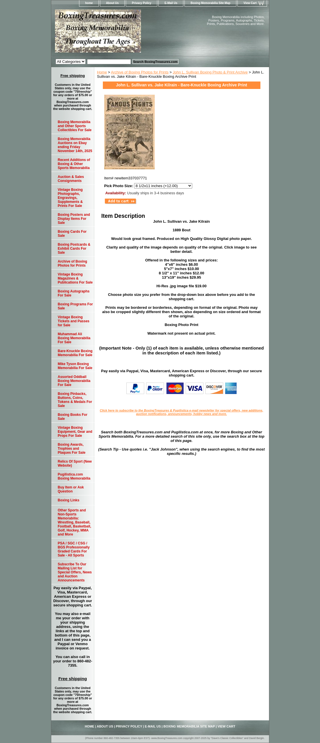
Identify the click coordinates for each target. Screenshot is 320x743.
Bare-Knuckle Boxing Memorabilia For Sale (75, 353)
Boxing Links (68, 500)
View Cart (250, 3)
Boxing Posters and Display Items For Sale (74, 219)
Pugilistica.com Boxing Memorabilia (74, 476)
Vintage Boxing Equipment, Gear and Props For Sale (75, 432)
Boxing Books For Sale (72, 417)
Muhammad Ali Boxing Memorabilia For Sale (74, 338)
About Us (112, 3)
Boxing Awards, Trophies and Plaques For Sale (72, 449)
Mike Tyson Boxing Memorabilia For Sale (75, 366)
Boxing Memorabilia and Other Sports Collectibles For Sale (75, 126)
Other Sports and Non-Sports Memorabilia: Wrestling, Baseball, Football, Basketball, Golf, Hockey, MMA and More (74, 522)
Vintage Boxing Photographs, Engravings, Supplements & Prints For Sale (70, 198)
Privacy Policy (141, 3)
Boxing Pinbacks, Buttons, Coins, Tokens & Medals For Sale (75, 400)
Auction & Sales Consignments (71, 179)
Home (102, 72)
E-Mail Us (170, 3)
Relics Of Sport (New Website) (75, 463)
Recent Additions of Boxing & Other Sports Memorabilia (74, 164)
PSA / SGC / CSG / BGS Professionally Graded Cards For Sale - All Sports (74, 549)
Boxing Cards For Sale (72, 234)
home (89, 3)
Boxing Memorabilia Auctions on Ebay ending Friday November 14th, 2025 (75, 145)
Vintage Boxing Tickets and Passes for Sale (74, 321)
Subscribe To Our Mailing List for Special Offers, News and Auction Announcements (75, 572)
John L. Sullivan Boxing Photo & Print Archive (210, 72)
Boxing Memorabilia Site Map (210, 3)
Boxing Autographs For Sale (74, 293)
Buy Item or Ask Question (71, 489)
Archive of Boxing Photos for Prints (139, 72)
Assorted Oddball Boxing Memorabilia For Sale (74, 381)
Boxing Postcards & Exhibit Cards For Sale (74, 249)
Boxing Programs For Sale (75, 306)
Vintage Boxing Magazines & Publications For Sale (75, 278)
